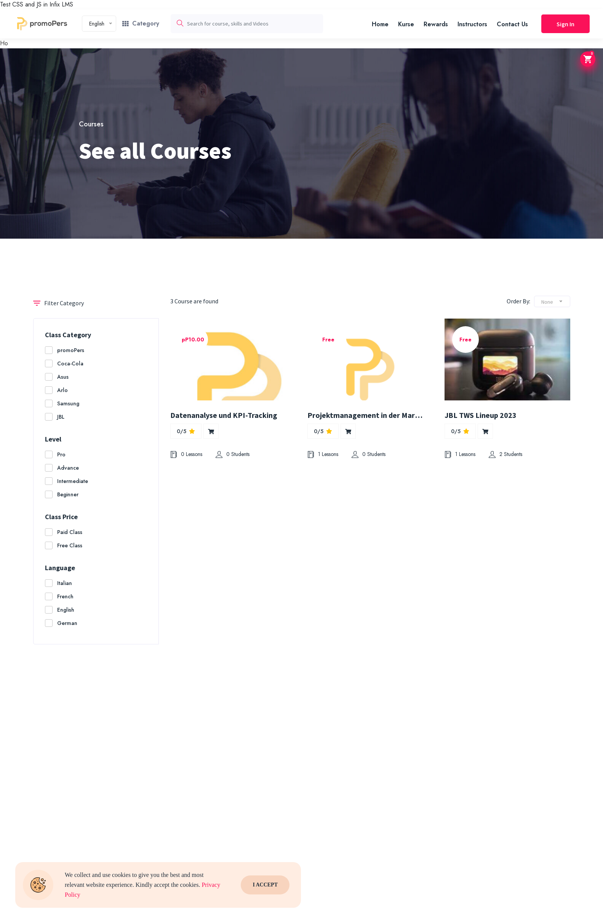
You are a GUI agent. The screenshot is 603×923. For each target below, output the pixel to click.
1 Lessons (322, 454)
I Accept (265, 885)
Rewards (436, 24)
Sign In (565, 24)
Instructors (472, 24)
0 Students (233, 454)
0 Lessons (186, 454)
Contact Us (512, 24)
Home (380, 24)
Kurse (406, 24)
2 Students (505, 454)
